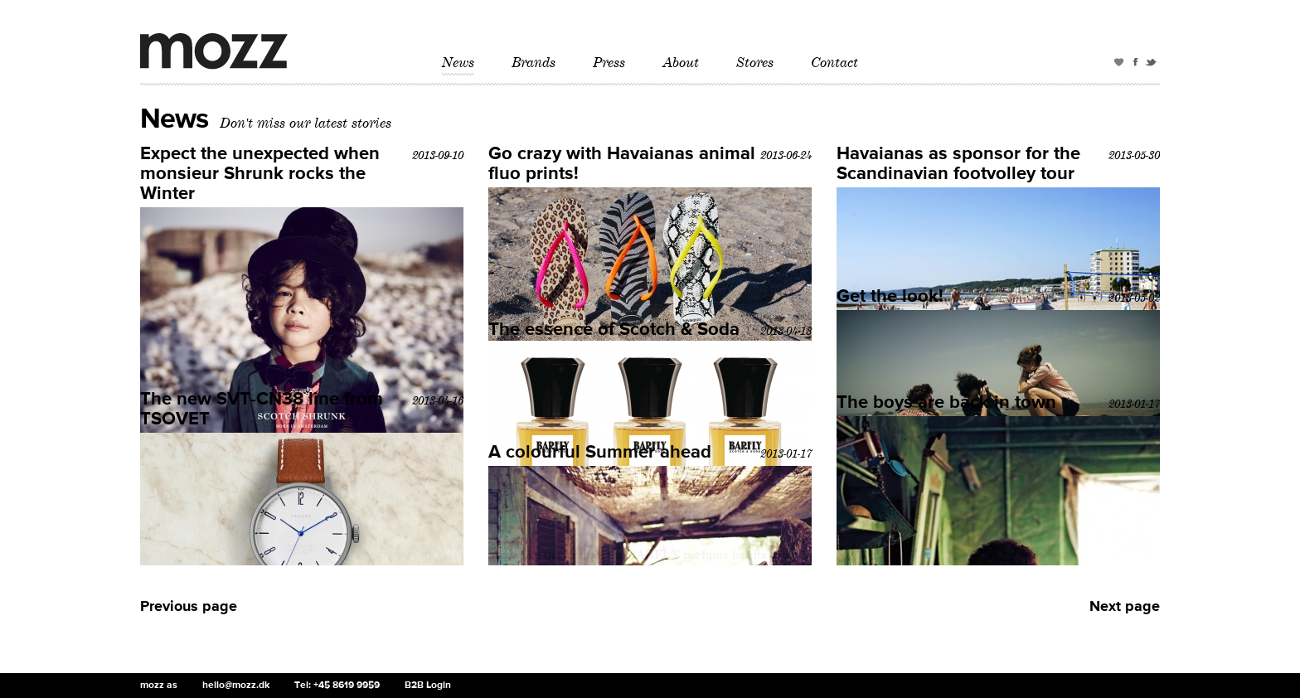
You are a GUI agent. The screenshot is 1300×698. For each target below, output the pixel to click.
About (680, 63)
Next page (1124, 606)
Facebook (1135, 64)
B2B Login (428, 686)
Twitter (1153, 64)
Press (609, 63)
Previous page (188, 606)
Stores (755, 63)
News (458, 63)
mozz (214, 51)
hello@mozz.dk (235, 686)
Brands (533, 63)
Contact (834, 63)
